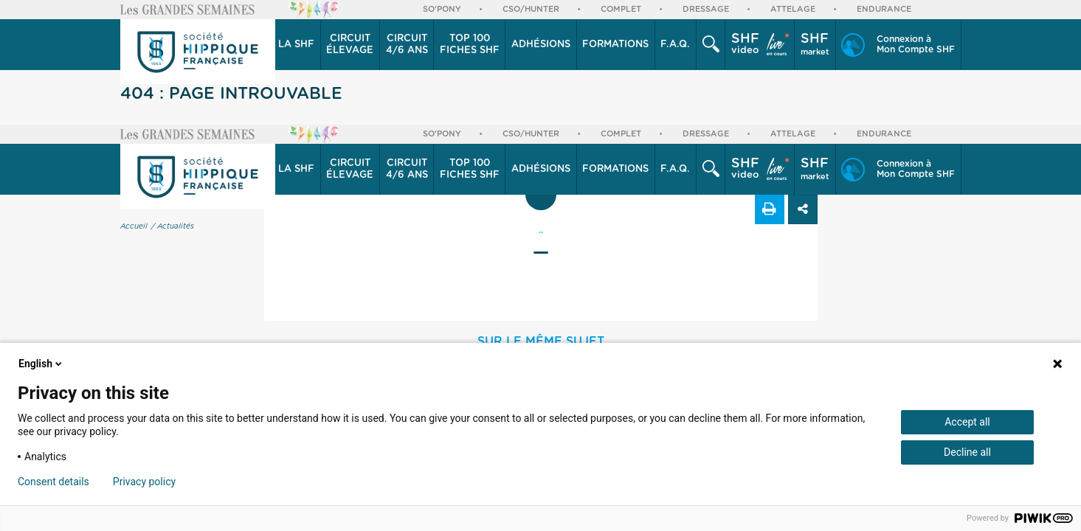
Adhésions (540, 44)
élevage (349, 44)
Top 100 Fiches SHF (470, 44)
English (41, 363)
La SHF (296, 44)
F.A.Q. (675, 44)
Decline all (967, 452)
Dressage (706, 9)
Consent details (53, 481)
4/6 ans (407, 44)
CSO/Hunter (530, 9)
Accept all (967, 422)
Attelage (792, 9)
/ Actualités (172, 226)
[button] (297, 45)
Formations (615, 44)
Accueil (134, 226)
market (815, 44)
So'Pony (442, 9)
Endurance (884, 9)
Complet (621, 9)
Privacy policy (144, 481)
